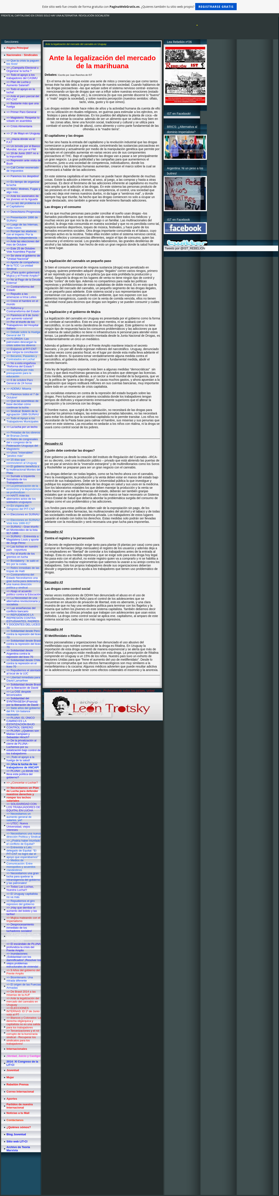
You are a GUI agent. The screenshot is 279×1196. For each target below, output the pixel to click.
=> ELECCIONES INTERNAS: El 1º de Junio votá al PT (23, 1011)
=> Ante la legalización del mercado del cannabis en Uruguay (22, 1001)
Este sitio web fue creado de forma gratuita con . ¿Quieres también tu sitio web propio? (139, 6)
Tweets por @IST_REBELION (185, 248)
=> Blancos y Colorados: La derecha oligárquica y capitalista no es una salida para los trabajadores (23, 1022)
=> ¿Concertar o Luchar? (22, 782)
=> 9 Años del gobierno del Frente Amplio (23, 972)
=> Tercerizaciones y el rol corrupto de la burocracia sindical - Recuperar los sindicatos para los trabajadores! (22, 1037)
